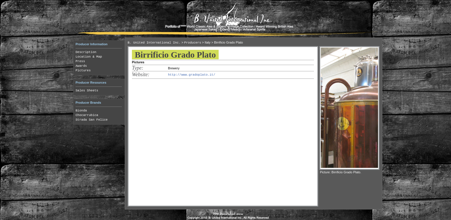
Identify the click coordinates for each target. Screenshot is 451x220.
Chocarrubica (87, 115)
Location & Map (89, 56)
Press (80, 61)
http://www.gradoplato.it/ (191, 74)
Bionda (81, 110)
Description (86, 52)
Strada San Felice (92, 119)
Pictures (83, 70)
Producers (192, 42)
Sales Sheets (87, 90)
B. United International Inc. (154, 42)
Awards (81, 66)
